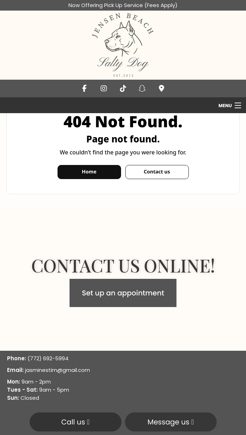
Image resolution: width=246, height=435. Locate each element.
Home (89, 172)
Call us (75, 422)
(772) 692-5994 (48, 358)
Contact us (157, 172)
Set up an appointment (123, 293)
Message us (171, 422)
